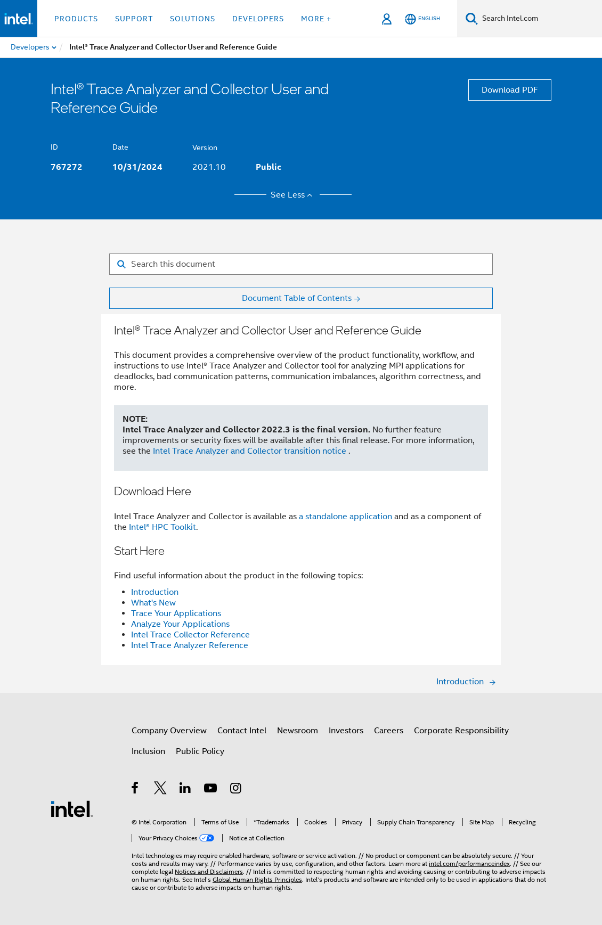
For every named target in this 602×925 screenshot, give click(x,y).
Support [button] (134, 18)
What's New (153, 602)
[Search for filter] (301, 264)
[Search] (472, 18)
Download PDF (510, 90)
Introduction (154, 592)
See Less (293, 195)
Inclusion (148, 751)
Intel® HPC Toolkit (162, 527)
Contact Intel (241, 730)
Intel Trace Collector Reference (190, 634)
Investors (346, 730)
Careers (388, 730)
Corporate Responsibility (461, 730)
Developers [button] (258, 18)
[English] (422, 19)
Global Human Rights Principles (257, 879)
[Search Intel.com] (540, 19)
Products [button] (76, 18)
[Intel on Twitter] (160, 789)
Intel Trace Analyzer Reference (189, 645)
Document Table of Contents (297, 298)
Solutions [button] (192, 18)
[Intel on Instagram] (236, 789)
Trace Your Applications (176, 613)
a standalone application (345, 516)
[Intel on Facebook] (135, 789)
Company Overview (169, 730)
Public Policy (200, 751)
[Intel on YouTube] (211, 789)
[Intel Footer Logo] (72, 808)
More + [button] (316, 18)
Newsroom (297, 730)
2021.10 (209, 167)
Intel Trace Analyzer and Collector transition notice (250, 451)
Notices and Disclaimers (209, 871)
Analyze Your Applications (180, 624)
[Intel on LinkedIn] (185, 789)
